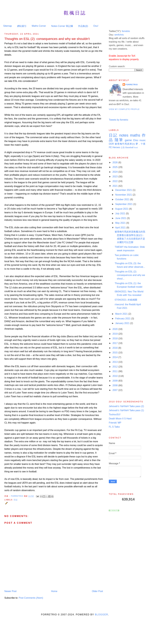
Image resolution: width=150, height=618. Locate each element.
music (142, 140)
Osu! (95, 26)
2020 (115, 329)
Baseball (129, 147)
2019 (115, 334)
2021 (115, 186)
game (128, 140)
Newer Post (10, 591)
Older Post (97, 591)
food (136, 147)
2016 (115, 348)
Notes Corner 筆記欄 (62, 26)
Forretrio (17, 496)
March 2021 (121, 314)
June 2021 (121, 218)
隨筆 (119, 140)
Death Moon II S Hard (120, 418)
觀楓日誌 (75, 13)
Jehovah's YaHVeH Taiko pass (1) (126, 410)
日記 (15, 500)
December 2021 (124, 190)
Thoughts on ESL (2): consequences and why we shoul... (130, 275)
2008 (115, 385)
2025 (115, 167)
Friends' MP (115, 422)
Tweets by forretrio (118, 120)
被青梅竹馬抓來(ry (125, 144)
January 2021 (122, 323)
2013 (115, 362)
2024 (115, 172)
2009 (115, 380)
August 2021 (122, 209)
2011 (115, 371)
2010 (115, 376)
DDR (111, 144)
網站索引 (22, 26)
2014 (115, 357)
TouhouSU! (114, 414)
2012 (115, 366)
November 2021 (124, 194)
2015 (115, 352)
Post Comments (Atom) (31, 598)
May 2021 (120, 223)
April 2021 (120, 227)
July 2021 (120, 213)
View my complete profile (124, 109)
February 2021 (123, 318)
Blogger (101, 614)
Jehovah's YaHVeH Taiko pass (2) (126, 406)
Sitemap (7, 26)
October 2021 (122, 199)
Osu (135, 140)
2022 (115, 181)
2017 (115, 343)
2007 (115, 390)
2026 (115, 162)
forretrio (126, 31)
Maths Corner (39, 26)
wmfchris (119, 34)
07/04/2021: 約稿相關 (126, 300)
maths (135, 135)
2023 (115, 176)
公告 (123, 147)
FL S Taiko (114, 427)
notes (123, 135)
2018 (115, 338)
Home (54, 591)
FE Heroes (114, 147)
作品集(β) (83, 26)
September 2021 (124, 204)
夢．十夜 (141, 144)
